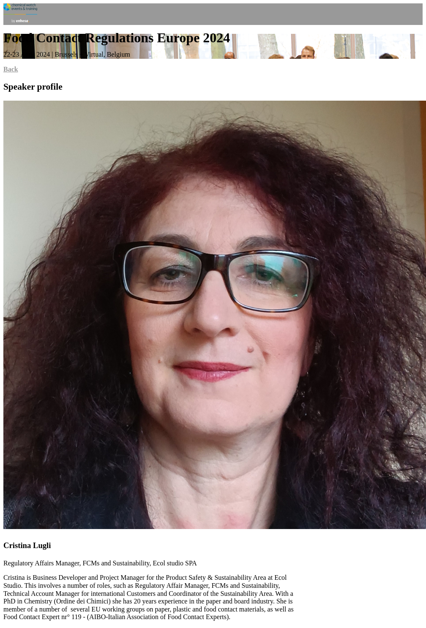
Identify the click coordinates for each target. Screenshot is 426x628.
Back (10, 69)
